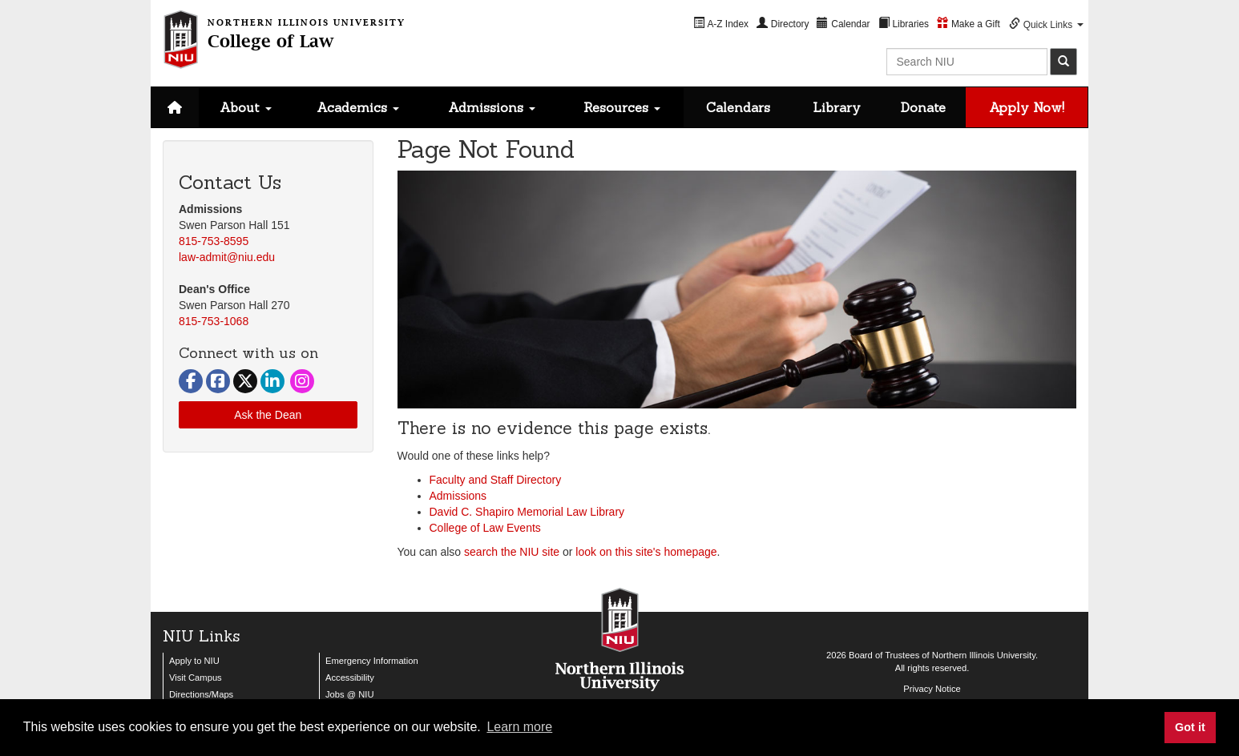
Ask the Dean (267, 414)
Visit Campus (195, 677)
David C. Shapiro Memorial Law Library (527, 511)
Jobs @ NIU (349, 694)
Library (837, 107)
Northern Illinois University (983, 655)
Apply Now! (1026, 107)
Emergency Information (371, 661)
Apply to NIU (194, 661)
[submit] (1063, 61)
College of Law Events (485, 527)
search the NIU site (511, 551)
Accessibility (349, 677)
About (246, 107)
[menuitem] (721, 23)
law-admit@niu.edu (227, 257)
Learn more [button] (519, 727)
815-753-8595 (213, 241)
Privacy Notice (932, 689)
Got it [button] (1190, 727)
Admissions (491, 107)
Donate (923, 107)
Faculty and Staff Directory (496, 479)
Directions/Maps (201, 694)
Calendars (738, 107)
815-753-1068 (213, 321)
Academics (358, 107)
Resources (621, 107)
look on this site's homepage (645, 551)
